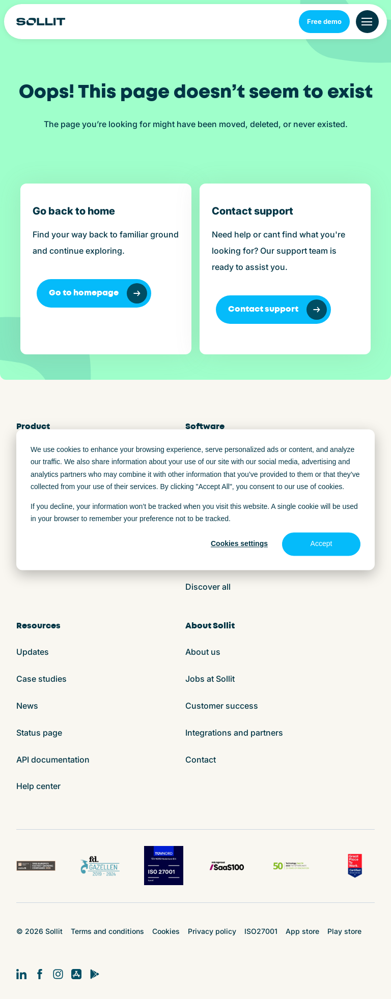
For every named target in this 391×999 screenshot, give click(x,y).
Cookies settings (239, 544)
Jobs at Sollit (210, 679)
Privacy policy (212, 931)
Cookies (166, 931)
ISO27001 (260, 931)
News (27, 706)
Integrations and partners (234, 733)
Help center (38, 786)
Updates (32, 652)
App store (302, 931)
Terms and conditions (107, 931)
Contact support (277, 309)
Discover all (208, 587)
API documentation (53, 759)
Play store (344, 931)
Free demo (324, 21)
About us (202, 652)
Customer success (221, 706)
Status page (39, 733)
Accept (321, 544)
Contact (200, 759)
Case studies (41, 679)
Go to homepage (98, 293)
